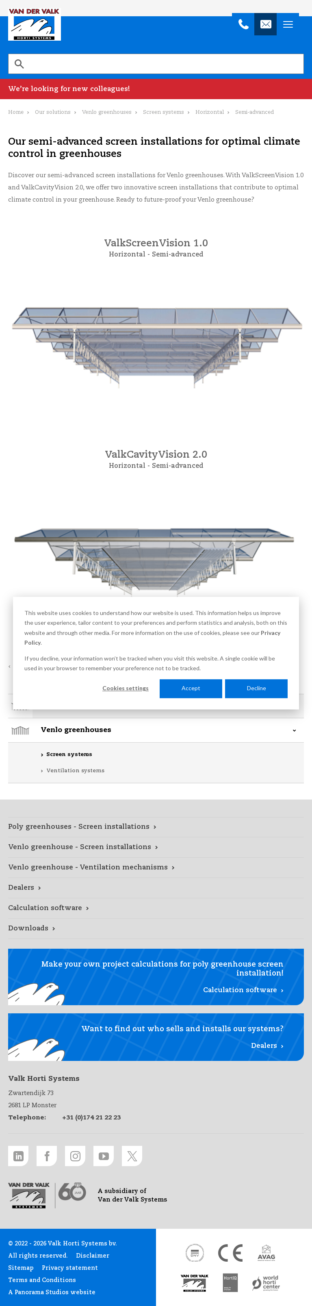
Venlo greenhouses (76, 730)
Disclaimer (92, 1256)
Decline (256, 688)
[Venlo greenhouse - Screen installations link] (156, 847)
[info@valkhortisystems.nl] (265, 24)
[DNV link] (194, 1253)
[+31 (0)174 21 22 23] (243, 24)
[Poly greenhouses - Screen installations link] (156, 827)
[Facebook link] (47, 1156)
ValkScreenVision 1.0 (156, 244)
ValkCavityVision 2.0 (156, 455)
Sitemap (21, 1268)
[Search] (19, 64)
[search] (156, 64)
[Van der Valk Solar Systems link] (194, 1283)
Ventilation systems (75, 771)
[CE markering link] (230, 1253)
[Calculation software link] (156, 908)
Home (16, 112)
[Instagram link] (75, 1156)
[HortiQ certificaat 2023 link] (230, 1283)
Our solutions (53, 112)
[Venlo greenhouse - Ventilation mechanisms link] (156, 868)
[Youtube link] (103, 1156)
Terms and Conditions (42, 1280)
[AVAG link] (266, 1253)
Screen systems (69, 754)
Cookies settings (125, 688)
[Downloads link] (156, 929)
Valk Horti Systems (34, 24)
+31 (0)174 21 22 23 (91, 1118)
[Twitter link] (132, 1156)
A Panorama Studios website (51, 1292)
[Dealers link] (156, 888)
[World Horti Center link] (266, 1283)
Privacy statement (70, 1268)
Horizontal (209, 112)
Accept (191, 688)
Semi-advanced (177, 255)
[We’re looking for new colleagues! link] (156, 89)
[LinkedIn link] (18, 1156)
